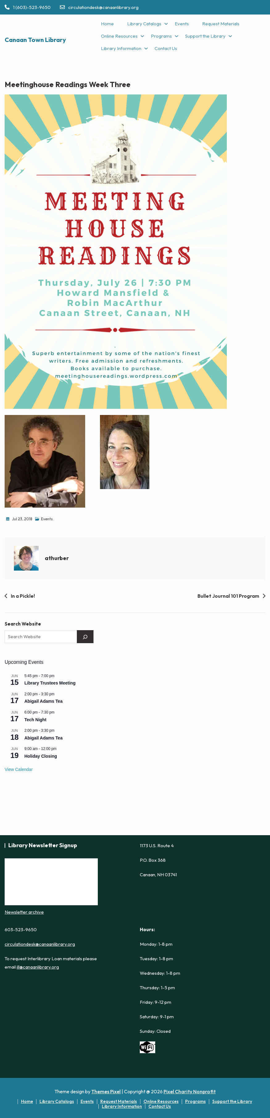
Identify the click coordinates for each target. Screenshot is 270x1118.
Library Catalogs (144, 24)
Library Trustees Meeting (50, 682)
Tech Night (35, 719)
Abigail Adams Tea (43, 701)
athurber (57, 558)
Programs (161, 36)
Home (107, 24)
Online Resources (119, 36)
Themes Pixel (106, 1091)
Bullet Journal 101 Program (228, 596)
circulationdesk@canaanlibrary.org (99, 7)
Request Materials (220, 24)
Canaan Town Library (35, 40)
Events (182, 24)
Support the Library (205, 36)
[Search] (85, 636)
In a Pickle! (23, 596)
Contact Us (166, 48)
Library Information (121, 48)
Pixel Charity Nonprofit (190, 1091)
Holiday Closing (40, 756)
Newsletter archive (24, 912)
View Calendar (19, 769)
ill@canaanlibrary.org (38, 967)
